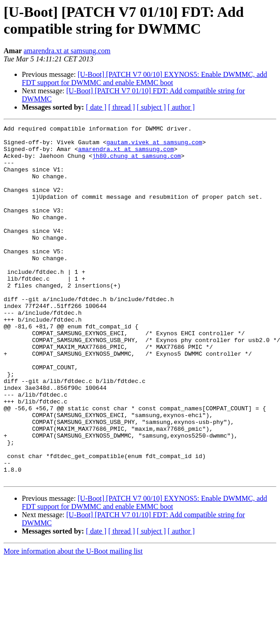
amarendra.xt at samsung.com (67, 51)
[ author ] (181, 107)
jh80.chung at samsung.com (136, 162)
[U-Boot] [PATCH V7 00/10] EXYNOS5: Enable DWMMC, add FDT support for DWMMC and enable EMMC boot (144, 78)
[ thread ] (121, 107)
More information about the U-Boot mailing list (73, 622)
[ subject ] (151, 107)
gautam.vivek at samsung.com (154, 146)
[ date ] (96, 107)
